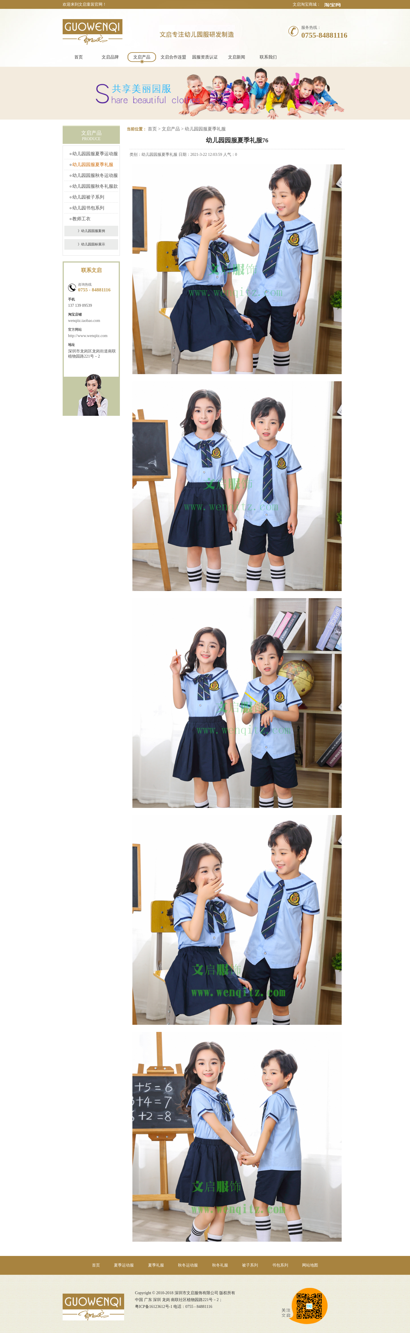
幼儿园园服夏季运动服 (95, 153)
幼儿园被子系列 (88, 197)
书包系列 (280, 1265)
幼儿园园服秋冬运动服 (95, 175)
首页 (78, 57)
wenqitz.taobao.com (84, 320)
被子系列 (250, 1265)
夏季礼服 (156, 1265)
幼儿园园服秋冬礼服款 (95, 186)
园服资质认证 (205, 57)
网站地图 (310, 1265)
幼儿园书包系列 (88, 207)
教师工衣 (81, 218)
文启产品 (141, 57)
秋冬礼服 (220, 1265)
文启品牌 (110, 57)
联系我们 (268, 57)
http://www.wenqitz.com (87, 336)
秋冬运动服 (188, 1265)
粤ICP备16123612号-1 (153, 1306)
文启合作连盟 (173, 57)
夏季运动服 (124, 1265)
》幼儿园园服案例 (91, 231)
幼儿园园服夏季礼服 (92, 164)
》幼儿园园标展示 (91, 244)
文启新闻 (236, 57)
